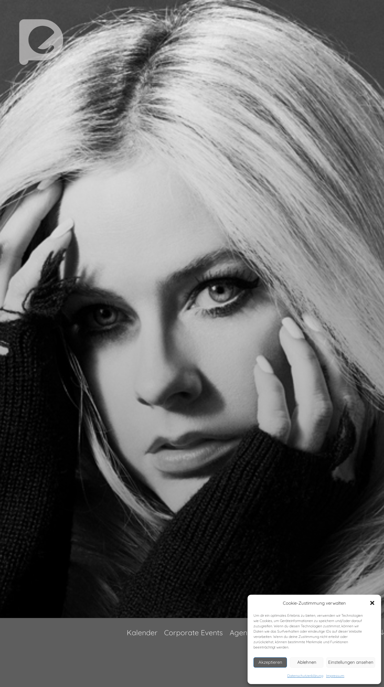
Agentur (243, 632)
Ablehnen (306, 662)
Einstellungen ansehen (350, 662)
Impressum (335, 675)
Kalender (142, 632)
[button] (372, 603)
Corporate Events (193, 632)
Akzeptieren (270, 662)
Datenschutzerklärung (305, 675)
